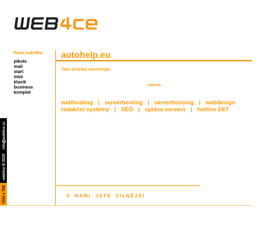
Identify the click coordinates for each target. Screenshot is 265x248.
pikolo (20, 61)
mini (18, 76)
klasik (20, 81)
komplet (22, 92)
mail (18, 66)
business (23, 87)
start (18, 71)
